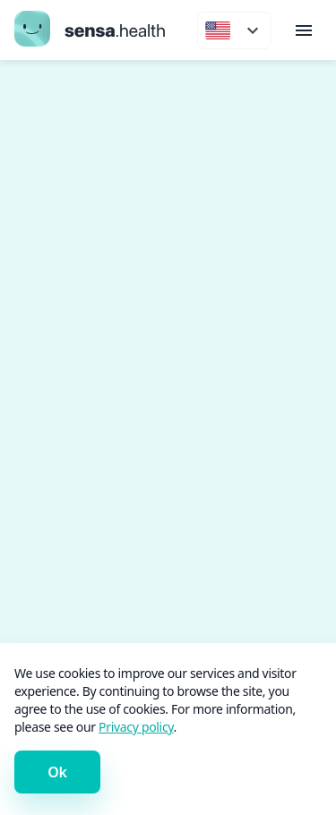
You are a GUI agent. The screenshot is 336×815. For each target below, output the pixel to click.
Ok (56, 772)
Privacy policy (136, 726)
